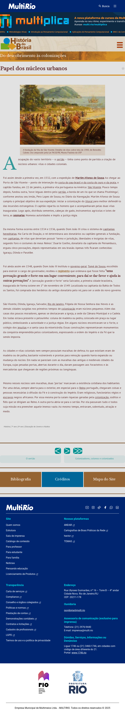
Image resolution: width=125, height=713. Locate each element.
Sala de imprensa (15, 535)
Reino (82, 388)
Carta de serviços (16, 591)
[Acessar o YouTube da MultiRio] (87, 507)
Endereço (70, 585)
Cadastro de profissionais (21, 629)
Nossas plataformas (76, 518)
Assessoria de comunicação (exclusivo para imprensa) (91, 620)
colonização (68, 308)
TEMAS (69, 541)
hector (69, 535)
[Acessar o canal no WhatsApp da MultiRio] (111, 507)
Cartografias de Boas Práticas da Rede (86, 530)
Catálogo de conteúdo (18, 541)
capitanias (13, 238)
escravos (8, 397)
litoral (89, 201)
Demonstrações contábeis (21, 618)
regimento (64, 271)
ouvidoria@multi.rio (74, 610)
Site (8, 518)
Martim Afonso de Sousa (89, 177)
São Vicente (94, 187)
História (7, 427)
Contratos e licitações (19, 624)
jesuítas (22, 327)
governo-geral (78, 266)
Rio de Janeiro (56, 304)
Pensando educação (17, 568)
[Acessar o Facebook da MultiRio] (105, 507)
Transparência (15, 585)
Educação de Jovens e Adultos (37, 427)
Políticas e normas (17, 607)
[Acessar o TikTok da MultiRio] (99, 507)
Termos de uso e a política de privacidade (28, 640)
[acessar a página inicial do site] (22, 6)
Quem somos (13, 525)
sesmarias (19, 215)
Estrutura (11, 530)
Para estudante (14, 552)
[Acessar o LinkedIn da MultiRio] (117, 507)
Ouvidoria (70, 604)
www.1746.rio (79, 652)
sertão (60, 159)
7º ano (14, 427)
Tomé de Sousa (96, 266)
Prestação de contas (18, 613)
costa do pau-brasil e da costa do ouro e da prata (87, 182)
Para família (12, 557)
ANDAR (69, 525)
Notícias (10, 563)
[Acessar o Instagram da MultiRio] (93, 507)
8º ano (20, 427)
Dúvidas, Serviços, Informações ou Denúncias (85, 639)
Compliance (14, 596)
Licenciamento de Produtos (22, 574)
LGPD (10, 635)
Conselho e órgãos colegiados (23, 602)
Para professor (14, 546)
